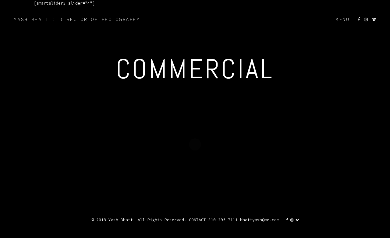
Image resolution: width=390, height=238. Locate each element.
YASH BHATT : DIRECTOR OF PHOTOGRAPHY (77, 19)
